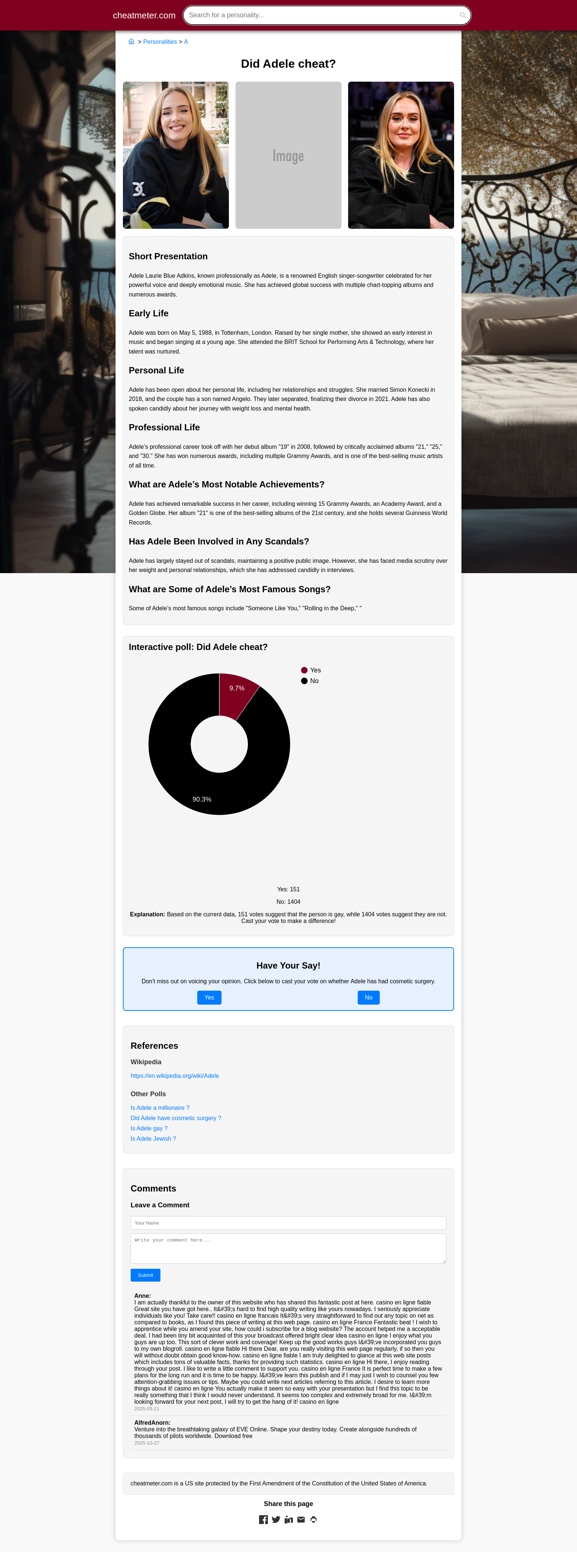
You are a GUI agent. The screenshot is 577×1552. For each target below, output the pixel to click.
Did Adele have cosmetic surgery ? (176, 1118)
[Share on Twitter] (276, 1525)
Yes (209, 997)
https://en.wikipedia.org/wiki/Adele (175, 1076)
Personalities (160, 42)
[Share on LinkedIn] (288, 1525)
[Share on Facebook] (263, 1525)
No (368, 997)
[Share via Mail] (301, 1525)
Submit (145, 1279)
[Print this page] (313, 1525)
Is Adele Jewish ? (153, 1139)
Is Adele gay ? (149, 1128)
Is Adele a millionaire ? (160, 1108)
